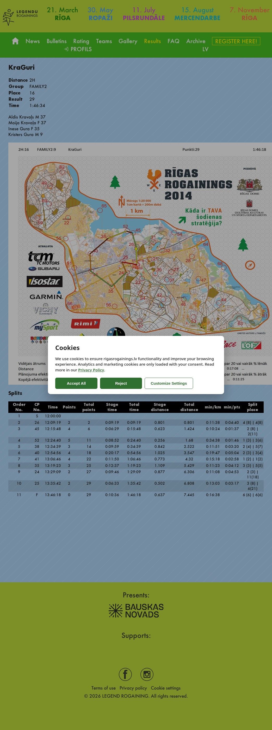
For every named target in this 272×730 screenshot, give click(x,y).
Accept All (76, 383)
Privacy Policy (91, 369)
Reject (120, 383)
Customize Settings (168, 383)
